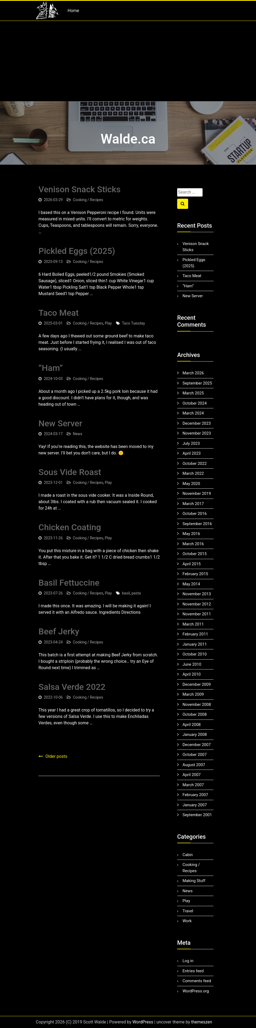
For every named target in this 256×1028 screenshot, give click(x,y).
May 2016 (191, 533)
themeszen (201, 1022)
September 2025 (197, 383)
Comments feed (197, 980)
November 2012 (197, 604)
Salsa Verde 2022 (71, 687)
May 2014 (191, 584)
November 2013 (197, 594)
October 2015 (195, 553)
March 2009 (193, 694)
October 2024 (195, 403)
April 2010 (192, 674)
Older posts (56, 756)
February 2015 (195, 573)
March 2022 (193, 473)
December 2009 (197, 684)
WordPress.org (196, 991)
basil (126, 593)
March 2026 (193, 373)
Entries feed (193, 971)
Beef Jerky (58, 631)
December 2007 (197, 744)
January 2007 (195, 805)
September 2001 (197, 814)
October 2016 (195, 513)
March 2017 (193, 503)
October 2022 (195, 463)
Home (73, 10)
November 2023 (197, 433)
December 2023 (197, 423)
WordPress (143, 1022)
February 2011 (195, 634)
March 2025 (193, 393)
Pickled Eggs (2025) (76, 251)
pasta (136, 593)
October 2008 (195, 714)
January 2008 (195, 734)
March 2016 (193, 543)
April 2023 (192, 453)
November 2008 (197, 704)
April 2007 (192, 774)
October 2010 (195, 654)
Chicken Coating (69, 527)
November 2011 (197, 614)
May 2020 (191, 483)
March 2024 (193, 413)
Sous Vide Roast (69, 472)
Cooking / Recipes (88, 200)
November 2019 (197, 493)
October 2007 (195, 754)
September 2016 (197, 523)
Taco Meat (58, 313)
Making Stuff (194, 880)
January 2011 (195, 644)
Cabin (188, 854)
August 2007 (194, 764)
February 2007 (195, 794)
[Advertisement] (128, 61)
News (77, 434)
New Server (60, 423)
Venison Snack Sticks (79, 189)
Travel (188, 911)
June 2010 (192, 664)
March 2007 (193, 784)
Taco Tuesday (133, 323)
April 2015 (192, 564)
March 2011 (193, 624)
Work (187, 920)
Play (108, 323)
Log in (188, 960)
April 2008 (192, 724)
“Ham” (50, 368)
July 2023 (191, 443)
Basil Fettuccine (68, 583)
